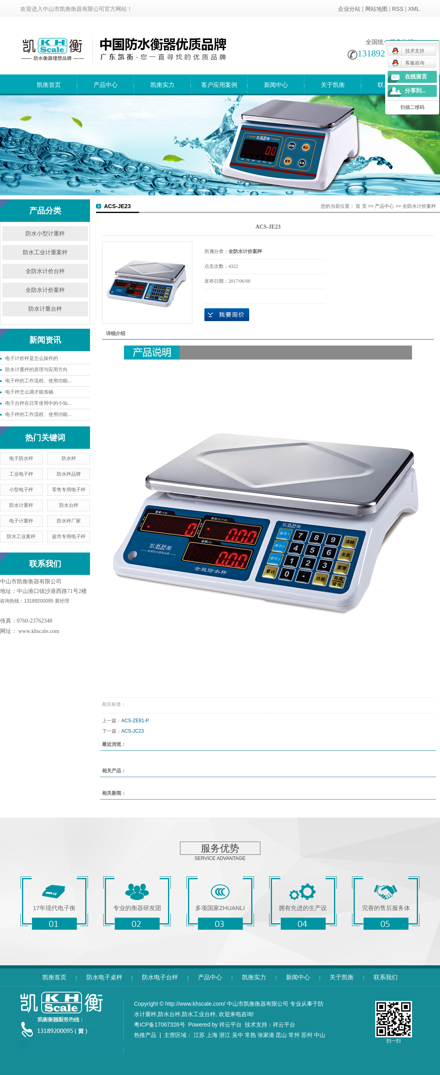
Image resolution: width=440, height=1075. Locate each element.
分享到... (415, 91)
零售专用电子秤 (69, 489)
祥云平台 (230, 1024)
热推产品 (145, 1035)
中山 (319, 1035)
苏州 (306, 1035)
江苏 (199, 1035)
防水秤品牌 (69, 474)
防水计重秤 (21, 505)
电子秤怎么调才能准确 (29, 392)
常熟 (250, 1035)
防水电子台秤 (160, 977)
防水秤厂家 (69, 521)
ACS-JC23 (132, 731)
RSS (398, 9)
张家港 (266, 1035)
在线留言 (416, 77)
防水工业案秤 (21, 536)
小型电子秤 (21, 489)
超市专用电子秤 (69, 536)
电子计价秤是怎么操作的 (31, 358)
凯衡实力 (162, 84)
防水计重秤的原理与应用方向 (36, 369)
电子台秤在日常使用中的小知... (38, 403)
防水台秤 (68, 505)
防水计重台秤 (45, 309)
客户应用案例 (219, 84)
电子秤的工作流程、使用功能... (38, 381)
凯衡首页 (49, 84)
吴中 (237, 1035)
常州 (294, 1035)
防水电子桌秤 (104, 977)
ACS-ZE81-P (135, 720)
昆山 (281, 1035)
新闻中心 (276, 84)
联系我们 (386, 977)
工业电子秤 (21, 474)
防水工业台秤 (199, 1014)
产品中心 (106, 84)
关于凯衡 (333, 84)
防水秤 (69, 458)
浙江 (224, 1035)
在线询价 (226, 314)
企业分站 (349, 9)
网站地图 (376, 9)
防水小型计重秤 (45, 234)
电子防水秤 (21, 458)
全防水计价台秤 (45, 271)
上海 (212, 1035)
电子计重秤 (21, 521)
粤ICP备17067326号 (159, 1024)
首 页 (361, 206)
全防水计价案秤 (45, 290)
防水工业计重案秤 (45, 252)
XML (414, 9)
